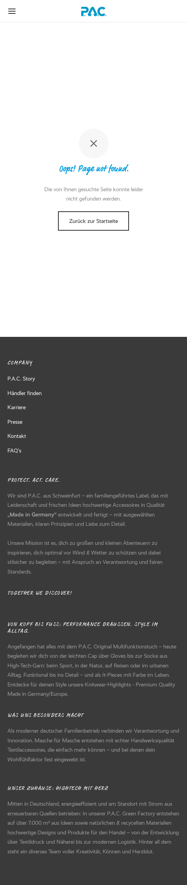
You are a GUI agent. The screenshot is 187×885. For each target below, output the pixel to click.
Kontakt (16, 436)
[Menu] (11, 11)
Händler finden (24, 393)
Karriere (16, 407)
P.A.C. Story (21, 378)
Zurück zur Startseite (93, 221)
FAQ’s (14, 450)
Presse (14, 421)
